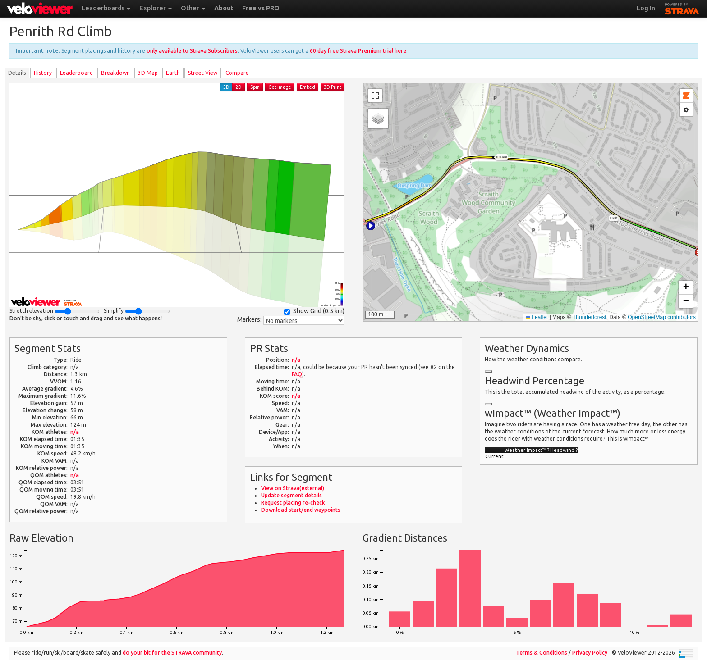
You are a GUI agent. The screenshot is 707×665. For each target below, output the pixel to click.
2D (238, 87)
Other (193, 8)
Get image (279, 87)
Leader (76, 73)
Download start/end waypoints (300, 510)
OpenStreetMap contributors (662, 317)
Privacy (589, 653)
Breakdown (115, 73)
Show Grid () (314, 311)
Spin (255, 87)
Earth (173, 73)
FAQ (297, 374)
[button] (370, 225)
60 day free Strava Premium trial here (358, 51)
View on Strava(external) (292, 488)
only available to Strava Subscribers (192, 51)
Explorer (155, 8)
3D (226, 87)
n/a (74, 432)
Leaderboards (106, 8)
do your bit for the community (172, 653)
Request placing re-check (293, 503)
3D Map (148, 73)
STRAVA (682, 7)
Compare (237, 73)
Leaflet (537, 317)
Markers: (249, 319)
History (43, 73)
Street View (202, 73)
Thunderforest (589, 317)
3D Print (332, 87)
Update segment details (291, 495)
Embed (307, 87)
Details (17, 73)
